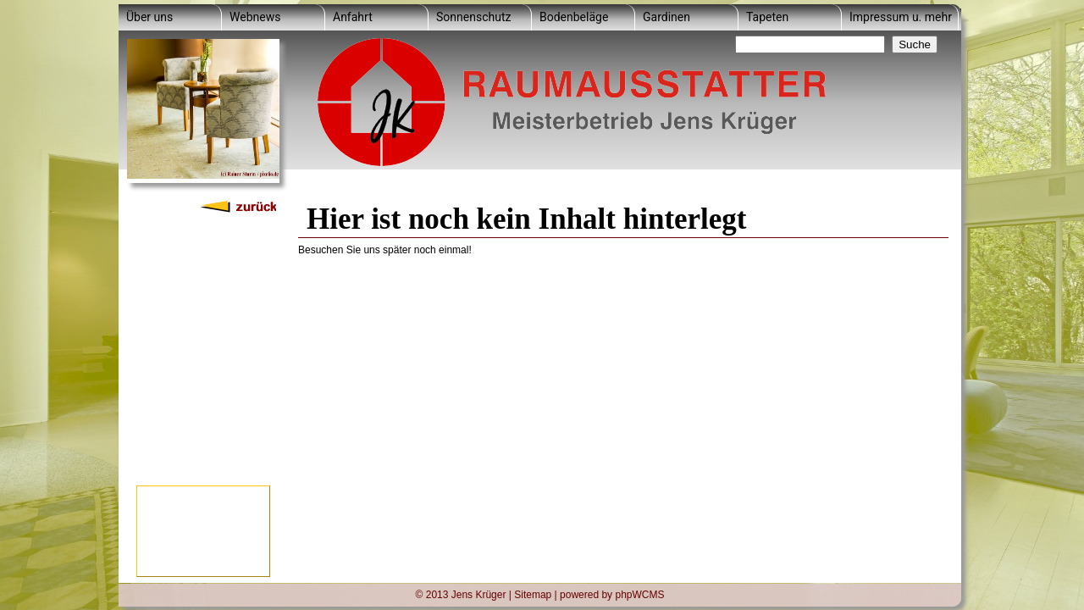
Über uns (149, 17)
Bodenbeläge (573, 17)
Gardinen (666, 17)
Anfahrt (353, 17)
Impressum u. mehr (900, 17)
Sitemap (532, 594)
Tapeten (767, 17)
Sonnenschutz (473, 17)
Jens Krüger (478, 594)
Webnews (255, 17)
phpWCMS (639, 594)
